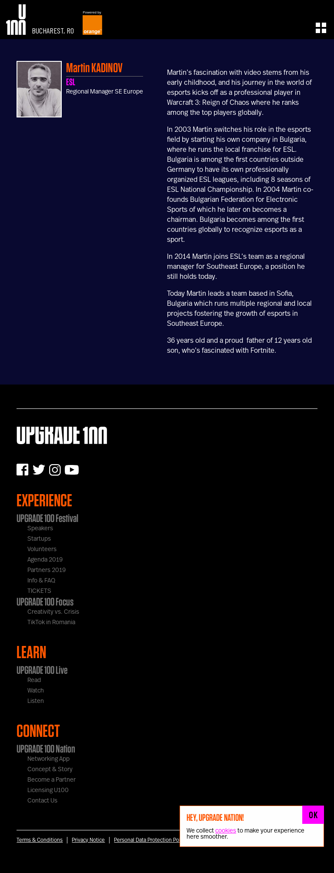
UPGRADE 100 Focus (45, 601)
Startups (39, 539)
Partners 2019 (46, 570)
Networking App (48, 759)
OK (313, 814)
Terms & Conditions (40, 840)
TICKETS (39, 591)
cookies (225, 831)
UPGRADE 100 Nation (46, 748)
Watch (35, 691)
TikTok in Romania (51, 622)
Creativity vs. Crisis (53, 612)
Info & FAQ (41, 581)
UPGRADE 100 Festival (47, 518)
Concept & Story (50, 769)
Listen (35, 701)
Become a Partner (51, 780)
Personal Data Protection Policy (150, 840)
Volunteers (42, 549)
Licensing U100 (48, 790)
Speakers (40, 528)
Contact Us (42, 801)
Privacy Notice (88, 840)
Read (34, 680)
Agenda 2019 (45, 560)
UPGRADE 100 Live (42, 670)
